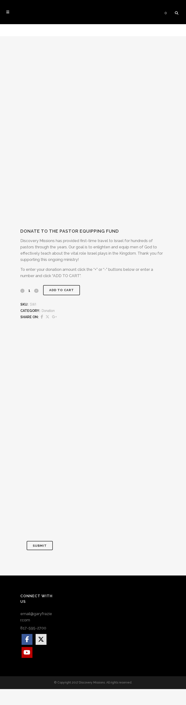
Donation (48, 327)
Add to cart (61, 306)
